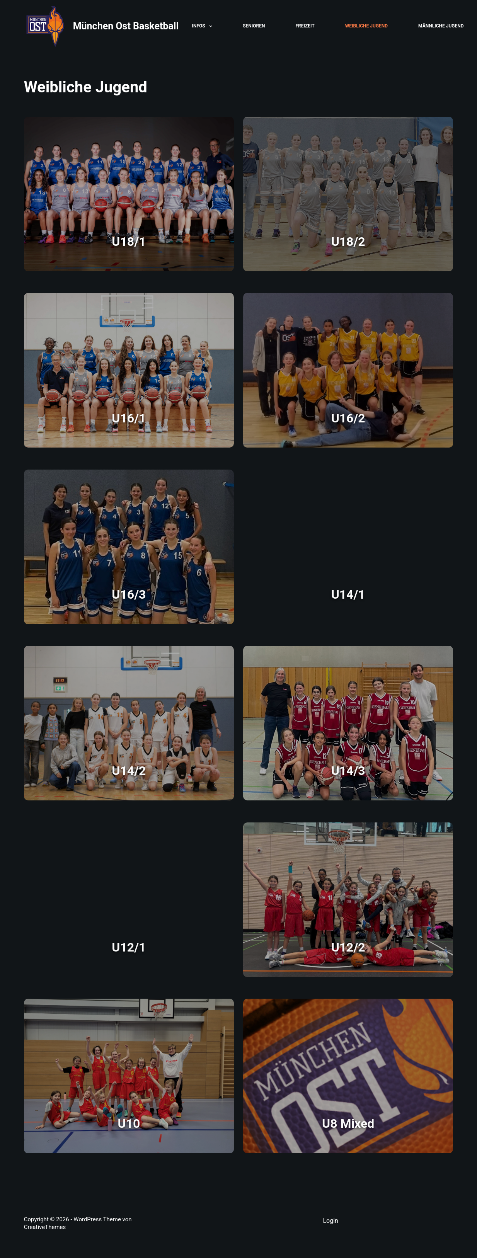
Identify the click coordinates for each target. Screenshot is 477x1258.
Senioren (254, 26)
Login (330, 1220)
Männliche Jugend (440, 26)
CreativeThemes (45, 1227)
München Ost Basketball (126, 26)
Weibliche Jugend (366, 26)
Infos (204, 26)
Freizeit (304, 26)
